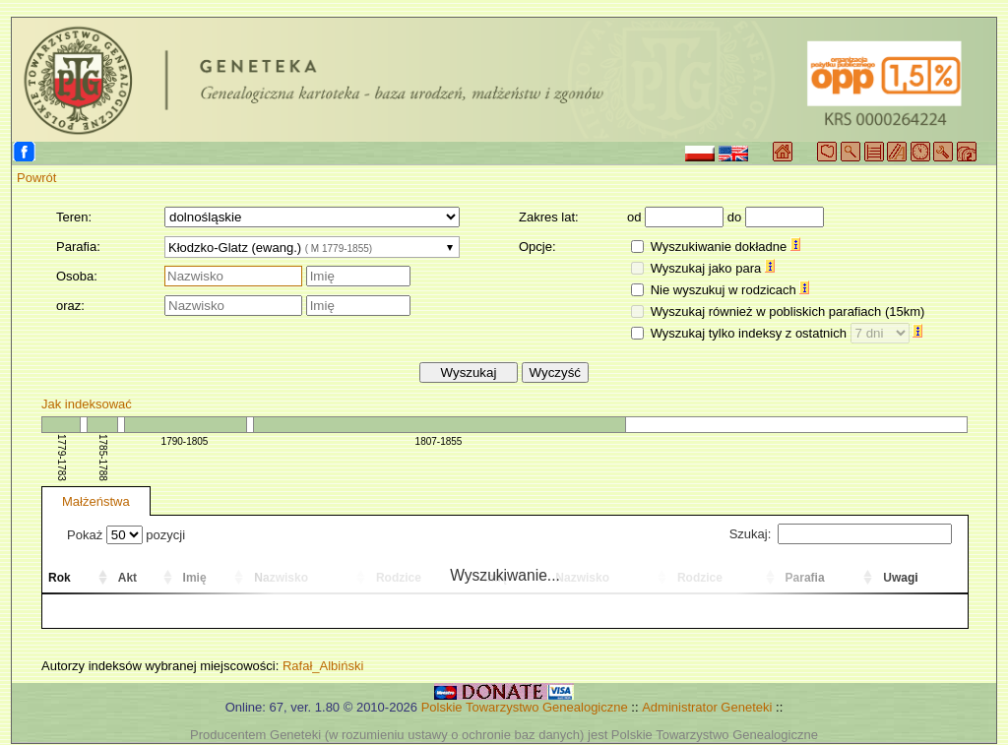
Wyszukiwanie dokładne (725, 246)
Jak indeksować (86, 404)
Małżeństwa (96, 501)
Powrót (36, 177)
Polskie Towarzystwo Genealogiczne (524, 707)
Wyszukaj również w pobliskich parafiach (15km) (788, 311)
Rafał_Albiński (323, 665)
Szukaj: (840, 534)
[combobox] (312, 247)
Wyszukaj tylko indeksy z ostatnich (787, 333)
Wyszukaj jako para (713, 268)
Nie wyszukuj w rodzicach (730, 289)
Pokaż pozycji (126, 535)
